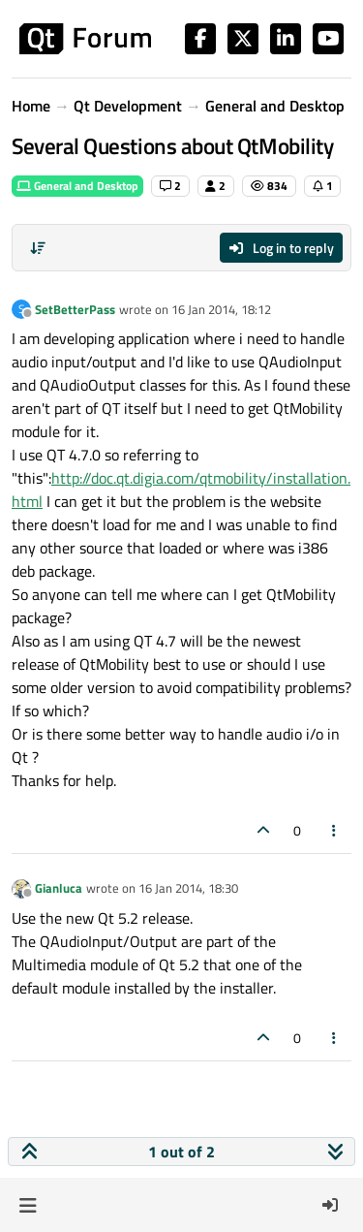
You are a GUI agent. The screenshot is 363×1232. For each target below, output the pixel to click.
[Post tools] (335, 830)
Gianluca (58, 888)
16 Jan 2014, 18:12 (221, 309)
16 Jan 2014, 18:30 (188, 888)
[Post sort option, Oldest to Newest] (37, 248)
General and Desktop (77, 185)
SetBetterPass (75, 309)
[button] (27, 1204)
